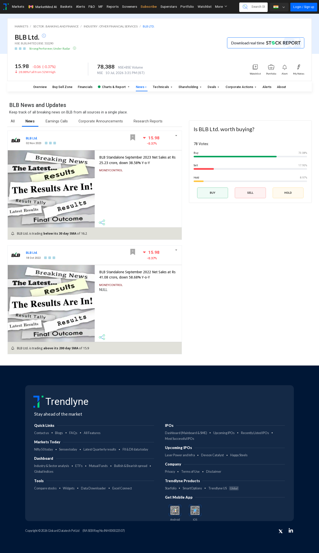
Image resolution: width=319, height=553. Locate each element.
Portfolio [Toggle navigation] (187, 6)
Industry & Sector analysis (51, 466)
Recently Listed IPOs (255, 433)
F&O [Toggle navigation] (91, 6)
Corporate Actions (240, 87)
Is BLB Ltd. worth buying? (224, 129)
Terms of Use (190, 471)
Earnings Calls (57, 121)
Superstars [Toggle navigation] (168, 6)
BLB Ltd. (32, 138)
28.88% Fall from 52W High (37, 72)
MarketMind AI (42, 7)
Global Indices (43, 471)
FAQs (73, 433)
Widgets (69, 488)
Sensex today (68, 449)
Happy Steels (238, 455)
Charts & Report (112, 87)
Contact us (41, 433)
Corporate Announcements (101, 121)
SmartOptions (192, 488)
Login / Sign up (303, 7)
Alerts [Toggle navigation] (80, 6)
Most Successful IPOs (179, 439)
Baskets (66, 6)
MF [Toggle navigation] (100, 6)
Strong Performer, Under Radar (50, 48)
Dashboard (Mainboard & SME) (186, 433)
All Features (92, 433)
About (281, 87)
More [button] (221, 6)
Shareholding (188, 87)
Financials (85, 87)
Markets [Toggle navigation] (18, 6)
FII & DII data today (135, 449)
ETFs (78, 466)
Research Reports (148, 121)
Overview (40, 87)
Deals (212, 87)
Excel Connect (122, 488)
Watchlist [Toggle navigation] (205, 6)
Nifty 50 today (43, 449)
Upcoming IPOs (224, 433)
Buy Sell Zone (62, 87)
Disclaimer (213, 471)
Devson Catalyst (212, 455)
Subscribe (149, 6)
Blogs (59, 433)
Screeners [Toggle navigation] (129, 6)
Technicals (161, 87)
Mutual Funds (98, 466)
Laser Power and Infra (180, 455)
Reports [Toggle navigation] (113, 6)
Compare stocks (45, 488)
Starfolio (170, 488)
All (13, 121)
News (140, 87)
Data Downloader (93, 488)
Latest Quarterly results (99, 449)
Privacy (170, 471)
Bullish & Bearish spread (130, 466)
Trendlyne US (223, 488)
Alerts (266, 87)
